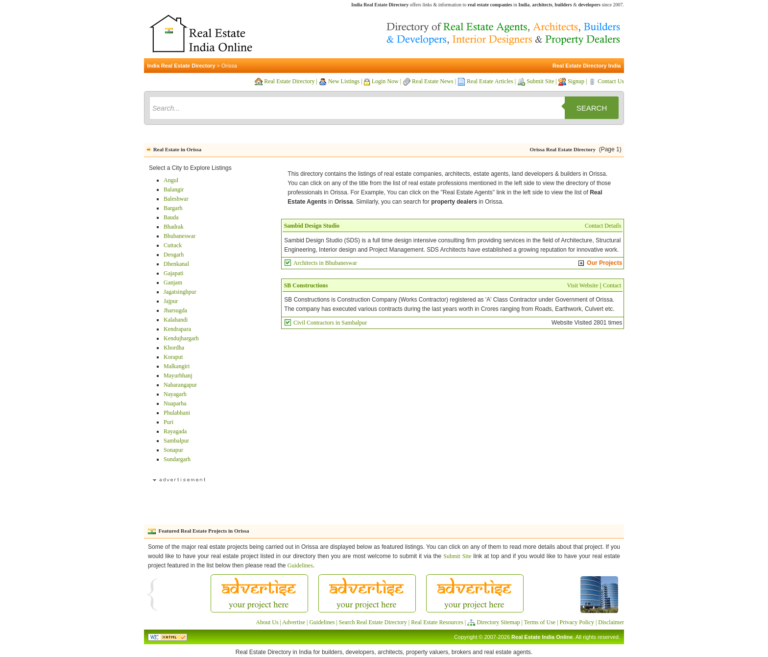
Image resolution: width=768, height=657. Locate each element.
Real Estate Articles (490, 81)
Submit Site (540, 81)
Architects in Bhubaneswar (325, 262)
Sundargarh (177, 459)
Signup (576, 81)
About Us (267, 622)
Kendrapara (177, 329)
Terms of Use (539, 622)
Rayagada (175, 431)
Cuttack (173, 245)
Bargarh (173, 208)
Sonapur (173, 449)
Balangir (174, 189)
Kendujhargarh (181, 338)
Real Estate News (433, 81)
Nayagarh (175, 394)
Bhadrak (174, 226)
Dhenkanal (176, 263)
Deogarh (174, 254)
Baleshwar (176, 198)
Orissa (229, 66)
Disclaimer (611, 622)
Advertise (293, 622)
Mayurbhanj (178, 375)
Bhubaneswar (179, 236)
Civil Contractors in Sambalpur (330, 322)
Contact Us (611, 81)
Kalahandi (176, 319)
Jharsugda (175, 310)
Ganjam (173, 282)
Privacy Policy (577, 622)
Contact (612, 285)
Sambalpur (176, 440)
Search (591, 108)
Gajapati (174, 273)
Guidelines (300, 565)
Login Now (385, 81)
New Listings (344, 81)
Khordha (174, 347)
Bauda (171, 217)
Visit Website (582, 285)
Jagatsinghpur (180, 291)
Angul (171, 180)
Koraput (173, 356)
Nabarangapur (180, 384)
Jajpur (171, 301)
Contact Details (603, 225)
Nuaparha (175, 403)
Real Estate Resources (437, 622)
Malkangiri (177, 366)
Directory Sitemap (498, 622)
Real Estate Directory (289, 81)
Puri (168, 422)
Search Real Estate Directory (373, 622)
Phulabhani (177, 412)
